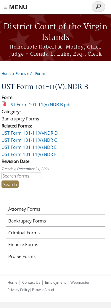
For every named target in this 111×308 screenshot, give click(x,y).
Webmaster (80, 282)
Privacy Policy (18, 289)
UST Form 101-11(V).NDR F (29, 154)
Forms (21, 73)
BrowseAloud (43, 289)
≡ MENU (16, 7)
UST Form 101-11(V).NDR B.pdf (39, 104)
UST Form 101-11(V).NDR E (29, 147)
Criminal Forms (24, 233)
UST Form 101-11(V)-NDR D (29, 133)
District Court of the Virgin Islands (55, 32)
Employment (55, 282)
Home (6, 73)
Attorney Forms (24, 209)
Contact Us (31, 282)
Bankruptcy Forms (27, 221)
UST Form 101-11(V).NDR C (29, 140)
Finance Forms (23, 244)
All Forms (38, 73)
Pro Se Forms (22, 256)
